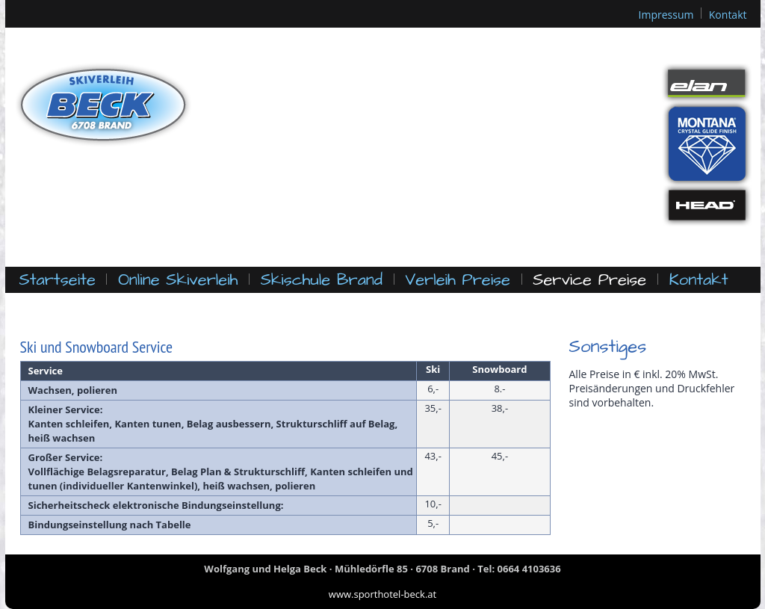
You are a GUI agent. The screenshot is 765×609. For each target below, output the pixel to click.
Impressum (666, 14)
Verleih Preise (457, 279)
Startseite (57, 279)
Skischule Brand (321, 279)
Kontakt (728, 14)
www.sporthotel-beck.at (382, 594)
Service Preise (589, 279)
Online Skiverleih (178, 279)
